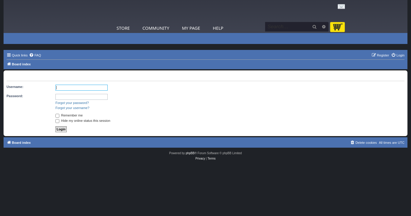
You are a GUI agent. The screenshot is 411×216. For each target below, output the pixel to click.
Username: (15, 87)
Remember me (69, 115)
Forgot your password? (72, 103)
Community (155, 28)
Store (123, 28)
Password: (15, 96)
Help (218, 28)
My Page (191, 28)
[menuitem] (35, 55)
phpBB (190, 153)
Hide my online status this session (82, 120)
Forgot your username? (72, 108)
